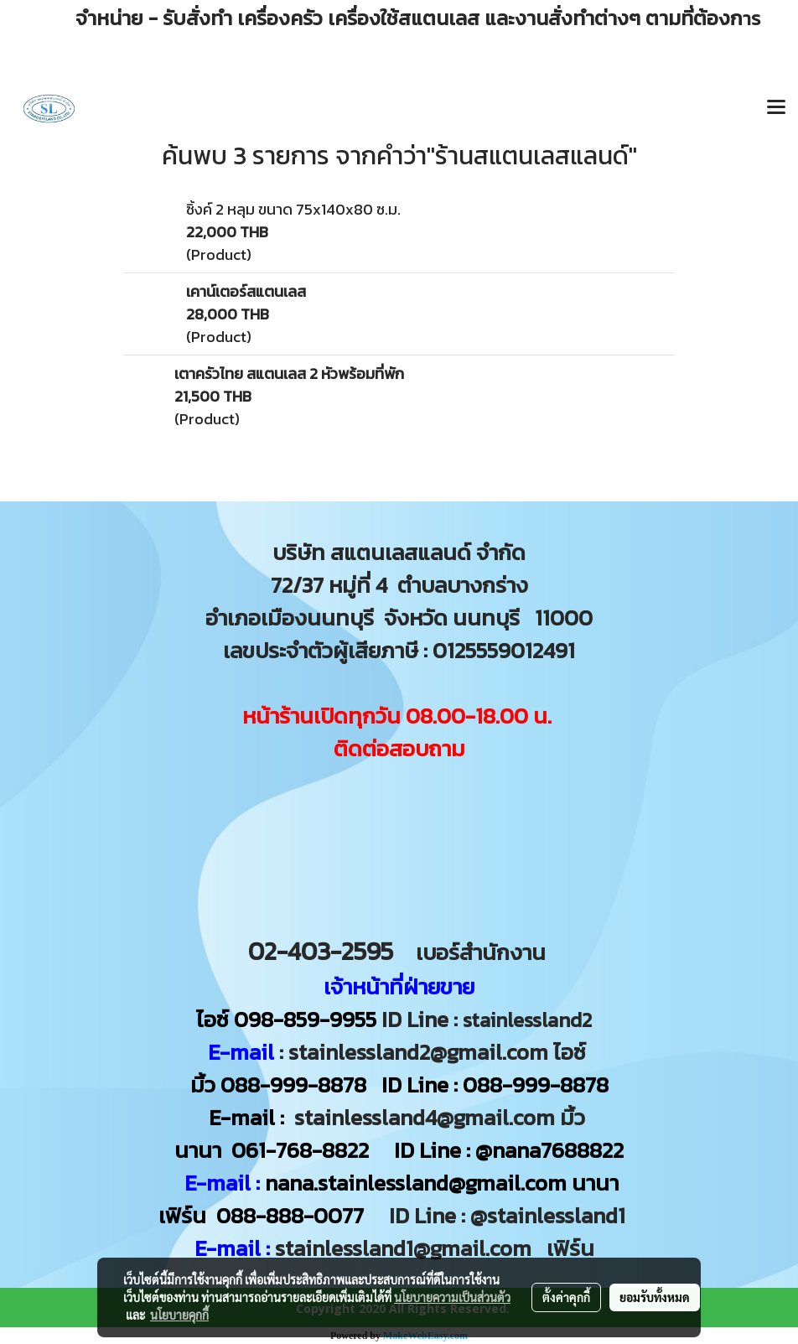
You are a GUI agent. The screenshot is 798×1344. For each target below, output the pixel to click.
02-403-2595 (320, 951)
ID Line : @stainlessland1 (509, 1215)
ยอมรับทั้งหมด (654, 1297)
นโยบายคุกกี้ (179, 1314)
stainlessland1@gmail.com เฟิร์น (439, 1248)
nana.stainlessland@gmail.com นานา (439, 1182)
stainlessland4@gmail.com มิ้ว (439, 1117)
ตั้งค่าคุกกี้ (566, 1297)
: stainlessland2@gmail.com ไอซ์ (432, 1051)
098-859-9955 (305, 1019)
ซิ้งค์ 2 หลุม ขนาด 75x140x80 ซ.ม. (293, 209)
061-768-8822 (302, 1150)
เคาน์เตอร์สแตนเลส (246, 291)
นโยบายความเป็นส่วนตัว (452, 1297)
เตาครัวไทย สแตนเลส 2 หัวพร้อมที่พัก (289, 373)
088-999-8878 (293, 1084)
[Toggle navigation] (776, 108)
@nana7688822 (549, 1150)
